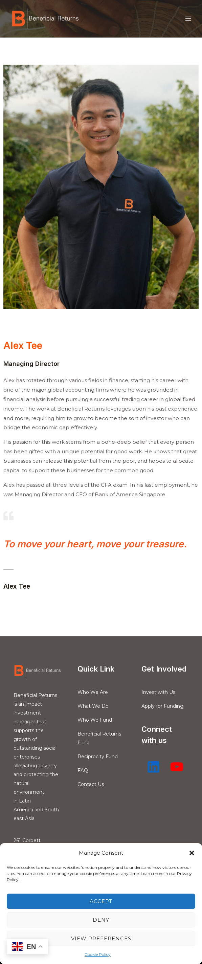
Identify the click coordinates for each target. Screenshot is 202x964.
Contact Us (90, 784)
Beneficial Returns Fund (99, 738)
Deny (101, 920)
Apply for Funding (162, 706)
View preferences (101, 938)
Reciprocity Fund (97, 756)
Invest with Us (158, 692)
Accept (101, 901)
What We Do (93, 706)
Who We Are (92, 692)
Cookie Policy (98, 954)
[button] (191, 853)
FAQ (82, 770)
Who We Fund (94, 720)
